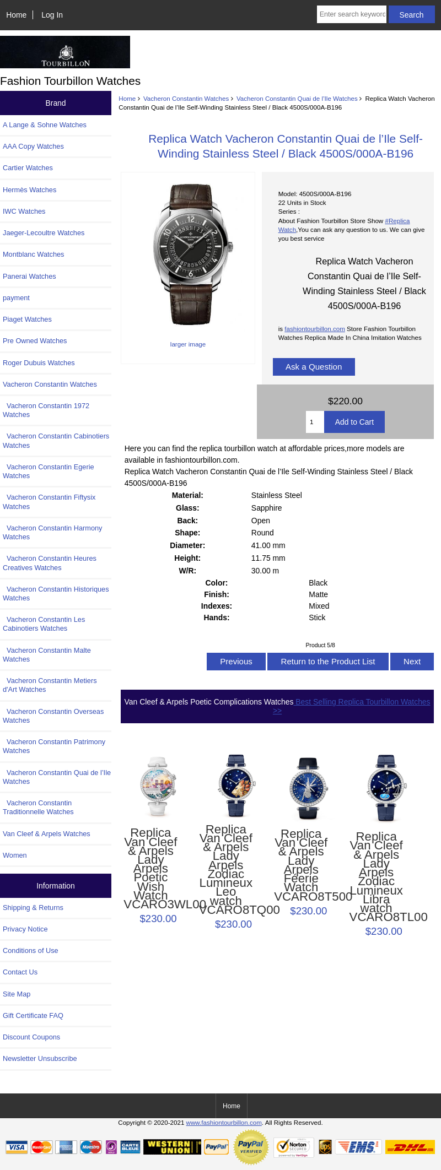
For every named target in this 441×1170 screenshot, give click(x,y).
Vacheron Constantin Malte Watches (47, 654)
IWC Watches (24, 211)
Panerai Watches (29, 276)
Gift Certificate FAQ (33, 1015)
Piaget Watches (27, 319)
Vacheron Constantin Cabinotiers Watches (56, 440)
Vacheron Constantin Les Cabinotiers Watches (44, 623)
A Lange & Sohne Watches (45, 125)
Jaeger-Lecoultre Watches (43, 233)
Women (15, 855)
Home (16, 14)
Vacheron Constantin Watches (186, 98)
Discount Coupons (31, 1037)
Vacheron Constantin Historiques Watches (56, 593)
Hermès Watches (29, 190)
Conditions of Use (30, 950)
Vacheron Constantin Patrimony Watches (54, 746)
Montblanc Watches (33, 254)
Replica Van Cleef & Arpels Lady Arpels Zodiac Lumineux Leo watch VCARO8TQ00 (226, 869)
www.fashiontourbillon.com (224, 1122)
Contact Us (20, 972)
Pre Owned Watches (35, 341)
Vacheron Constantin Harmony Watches (52, 532)
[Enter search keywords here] (351, 14)
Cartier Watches (28, 168)
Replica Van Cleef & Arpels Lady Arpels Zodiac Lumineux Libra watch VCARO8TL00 (376, 877)
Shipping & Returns (33, 907)
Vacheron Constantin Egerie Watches (48, 471)
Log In (52, 14)
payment (16, 298)
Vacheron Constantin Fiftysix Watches (49, 501)
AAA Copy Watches (33, 146)
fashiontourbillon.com (314, 328)
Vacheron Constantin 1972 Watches (46, 410)
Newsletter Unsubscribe (40, 1058)
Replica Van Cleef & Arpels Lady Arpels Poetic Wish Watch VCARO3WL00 (150, 868)
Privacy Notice (25, 929)
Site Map (16, 994)
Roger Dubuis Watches (39, 363)
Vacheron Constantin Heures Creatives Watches (49, 562)
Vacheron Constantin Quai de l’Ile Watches (297, 98)
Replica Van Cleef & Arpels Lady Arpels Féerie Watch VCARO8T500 (301, 865)
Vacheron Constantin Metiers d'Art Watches (50, 685)
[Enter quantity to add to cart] (315, 422)
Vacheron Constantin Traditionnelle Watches (38, 807)
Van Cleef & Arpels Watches (46, 834)
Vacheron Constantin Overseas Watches (53, 715)
